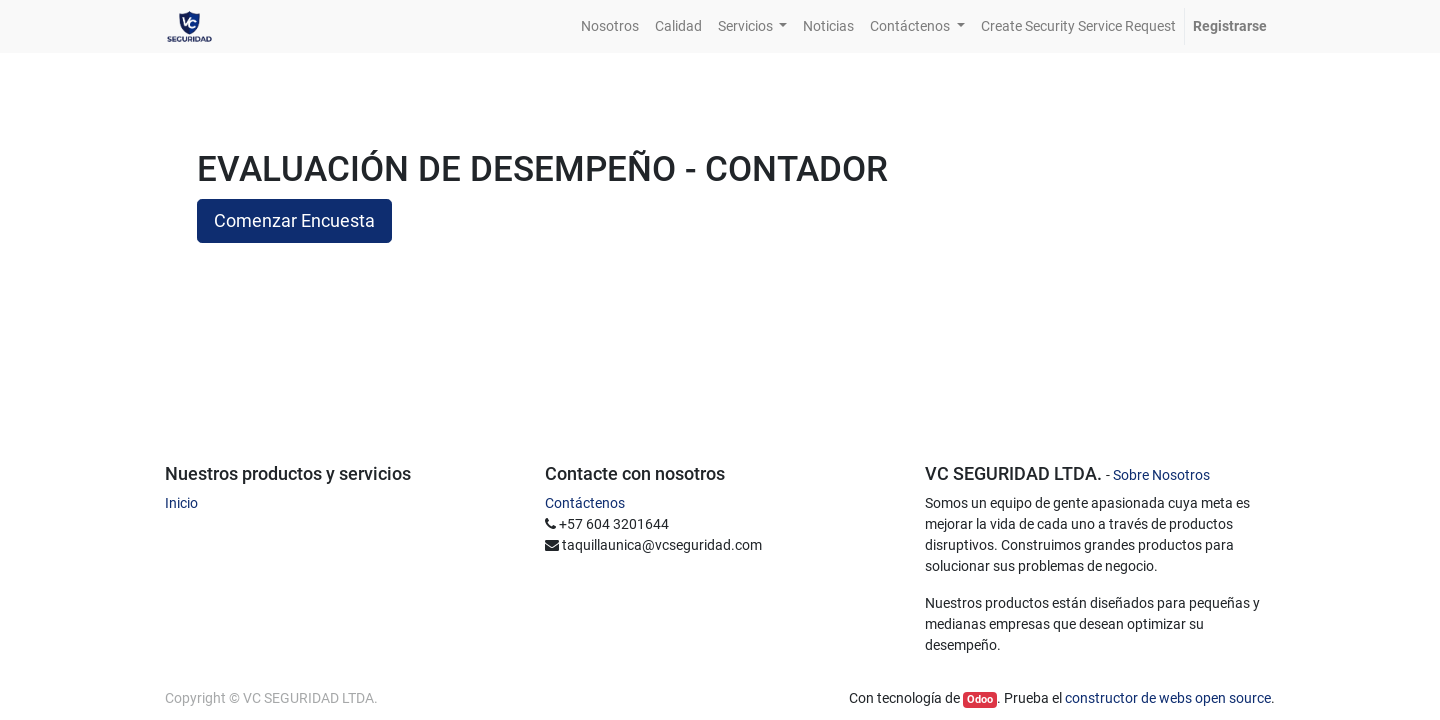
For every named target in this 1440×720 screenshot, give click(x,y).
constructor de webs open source (1168, 698)
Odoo (980, 699)
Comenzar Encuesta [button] (294, 221)
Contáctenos (585, 503)
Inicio (181, 503)
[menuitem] (610, 26)
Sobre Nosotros (1161, 475)
